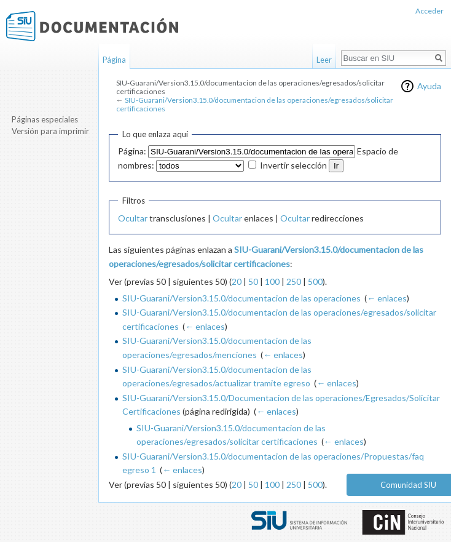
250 (293, 281)
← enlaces (387, 298)
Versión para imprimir (50, 131)
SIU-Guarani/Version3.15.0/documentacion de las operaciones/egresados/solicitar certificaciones (254, 104)
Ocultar (132, 218)
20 (236, 281)
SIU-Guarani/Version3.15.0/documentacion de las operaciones (241, 298)
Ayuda (429, 86)
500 (315, 281)
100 (272, 281)
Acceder (429, 10)
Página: (132, 151)
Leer (324, 60)
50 (253, 281)
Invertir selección (293, 165)
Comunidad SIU (408, 485)
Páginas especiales (45, 119)
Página (114, 60)
